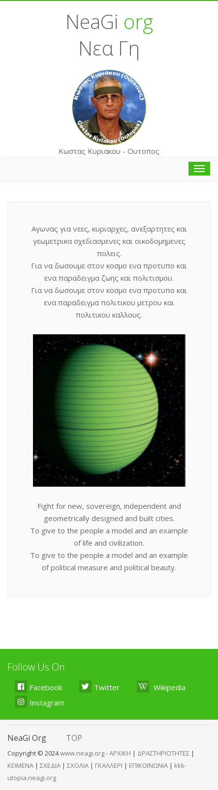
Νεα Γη (109, 47)
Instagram (39, 702)
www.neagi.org (83, 753)
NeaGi (109, 21)
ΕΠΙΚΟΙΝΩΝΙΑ (148, 765)
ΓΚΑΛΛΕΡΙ (109, 765)
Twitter (99, 686)
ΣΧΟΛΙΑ (78, 765)
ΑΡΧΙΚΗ (120, 753)
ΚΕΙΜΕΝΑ (20, 765)
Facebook (38, 686)
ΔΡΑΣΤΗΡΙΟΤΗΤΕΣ (163, 753)
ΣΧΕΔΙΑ (50, 765)
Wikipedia (161, 686)
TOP (74, 737)
